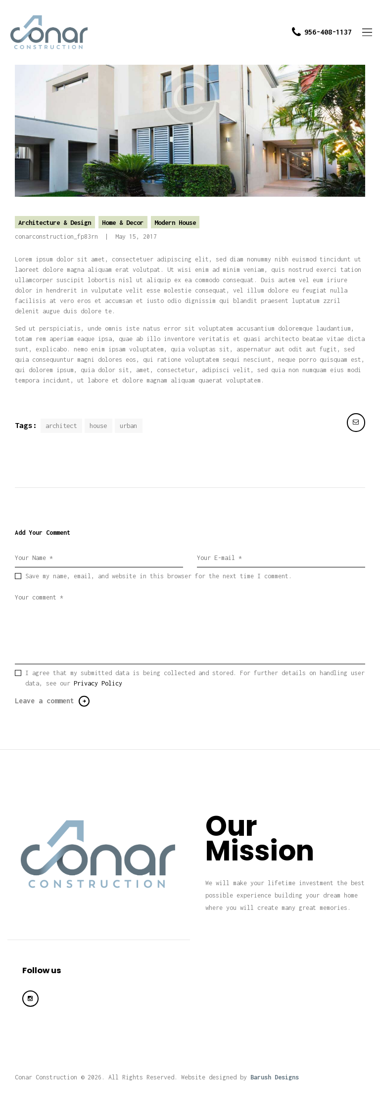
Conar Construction (46, 1077)
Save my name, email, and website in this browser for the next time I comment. (158, 576)
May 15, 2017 (136, 236)
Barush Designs (274, 1077)
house (98, 425)
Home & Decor (122, 222)
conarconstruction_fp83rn (58, 236)
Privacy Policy (98, 683)
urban (128, 425)
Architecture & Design (54, 222)
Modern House (175, 222)
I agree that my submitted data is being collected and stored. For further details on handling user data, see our (195, 678)
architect (61, 425)
